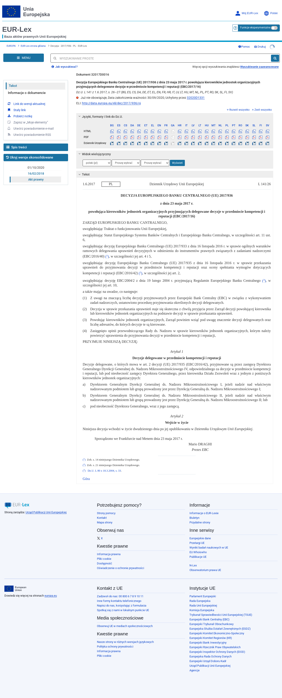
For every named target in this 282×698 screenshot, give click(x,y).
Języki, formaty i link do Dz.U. (100, 113)
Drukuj (269, 45)
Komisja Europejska (201, 606)
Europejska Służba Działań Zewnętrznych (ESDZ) (220, 625)
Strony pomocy (106, 509)
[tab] (174, 113)
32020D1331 (196, 94)
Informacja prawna (109, 550)
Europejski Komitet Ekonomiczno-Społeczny (216, 630)
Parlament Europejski (202, 593)
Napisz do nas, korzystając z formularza (121, 602)
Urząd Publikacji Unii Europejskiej (46, 509)
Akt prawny (36, 176)
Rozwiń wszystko (238, 106)
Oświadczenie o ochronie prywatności (120, 564)
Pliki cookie (104, 555)
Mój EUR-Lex (246, 13)
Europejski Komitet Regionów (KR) (210, 634)
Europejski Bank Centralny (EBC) (209, 616)
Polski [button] (271, 13)
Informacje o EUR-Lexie (204, 509)
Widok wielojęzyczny (94, 151)
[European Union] (15, 585)
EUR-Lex (17, 29)
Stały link (16, 106)
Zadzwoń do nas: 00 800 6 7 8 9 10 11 (120, 593)
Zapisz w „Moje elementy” (27, 119)
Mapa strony (104, 519)
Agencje (194, 667)
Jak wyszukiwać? (65, 63)
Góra (86, 475)
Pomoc (253, 45)
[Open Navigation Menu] (23, 54)
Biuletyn (194, 514)
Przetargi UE (196, 539)
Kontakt (102, 514)
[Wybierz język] (97, 159)
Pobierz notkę (19, 112)
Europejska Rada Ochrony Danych (210, 653)
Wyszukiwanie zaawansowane (259, 63)
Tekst (13, 82)
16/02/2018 (36, 170)
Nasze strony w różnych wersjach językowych (125, 638)
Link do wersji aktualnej (26, 100)
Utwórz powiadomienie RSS (29, 131)
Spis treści (16, 144)
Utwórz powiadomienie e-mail (30, 125)
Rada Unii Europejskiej (203, 602)
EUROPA (11, 44)
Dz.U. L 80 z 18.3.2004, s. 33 (104, 467)
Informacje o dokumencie (27, 89)
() (107, 253)
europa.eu (51, 592)
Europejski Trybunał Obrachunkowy (211, 620)
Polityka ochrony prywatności (115, 643)
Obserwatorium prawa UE (205, 566)
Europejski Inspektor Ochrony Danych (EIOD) (217, 648)
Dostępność (104, 560)
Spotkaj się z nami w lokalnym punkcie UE (123, 606)
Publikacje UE (197, 553)
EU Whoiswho (198, 549)
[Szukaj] (275, 54)
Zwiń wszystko (262, 106)
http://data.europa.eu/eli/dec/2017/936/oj (111, 100)
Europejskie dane (200, 535)
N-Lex (193, 562)
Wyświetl (177, 159)
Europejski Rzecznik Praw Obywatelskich (215, 644)
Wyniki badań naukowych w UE (208, 544)
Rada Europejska (199, 597)
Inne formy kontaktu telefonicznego (119, 597)
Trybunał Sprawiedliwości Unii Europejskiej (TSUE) (220, 611)
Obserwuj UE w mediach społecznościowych (125, 622)
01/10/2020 (36, 164)
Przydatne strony (199, 519)
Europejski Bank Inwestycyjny (207, 639)
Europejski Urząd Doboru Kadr (207, 657)
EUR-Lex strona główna (33, 44)
